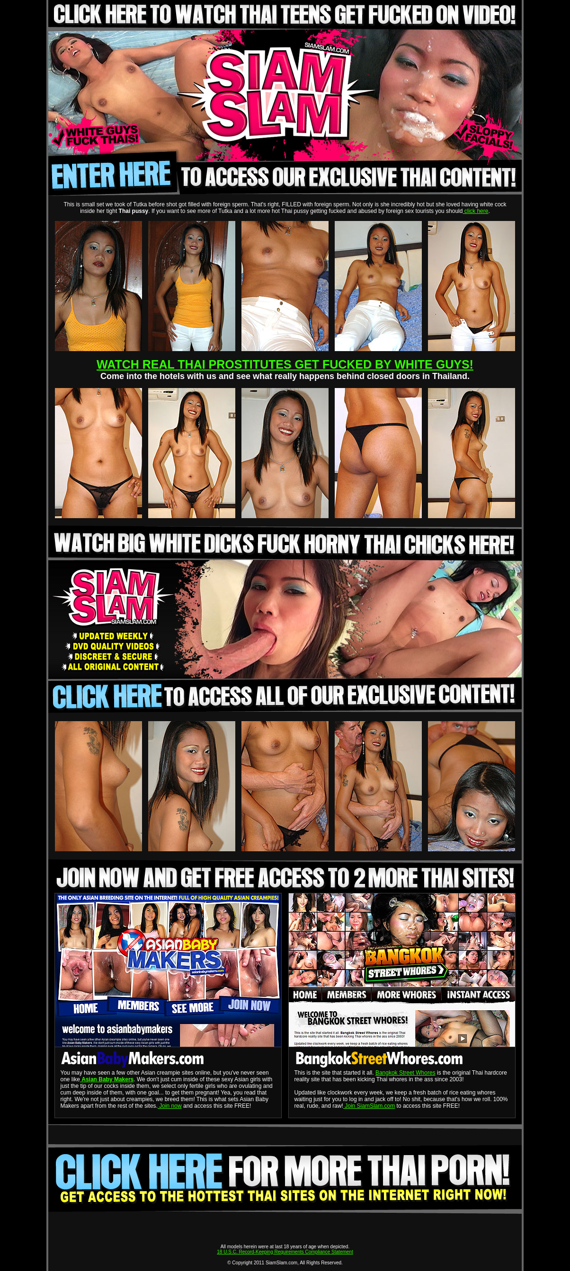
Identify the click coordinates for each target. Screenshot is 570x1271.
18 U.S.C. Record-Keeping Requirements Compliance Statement (285, 1251)
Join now (170, 1106)
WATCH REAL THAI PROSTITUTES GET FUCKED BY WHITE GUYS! (285, 364)
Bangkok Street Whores (405, 1072)
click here (475, 211)
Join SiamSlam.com (369, 1106)
